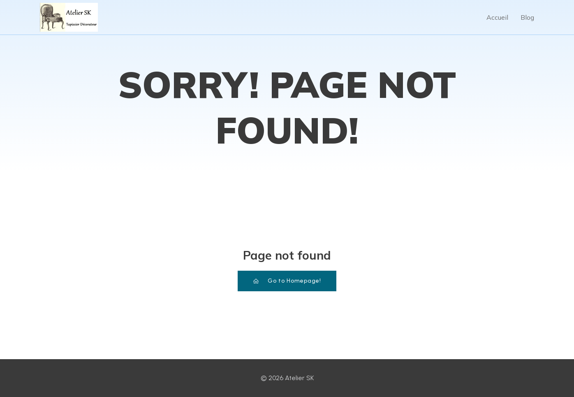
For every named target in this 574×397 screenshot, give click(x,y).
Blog (527, 17)
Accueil (497, 17)
